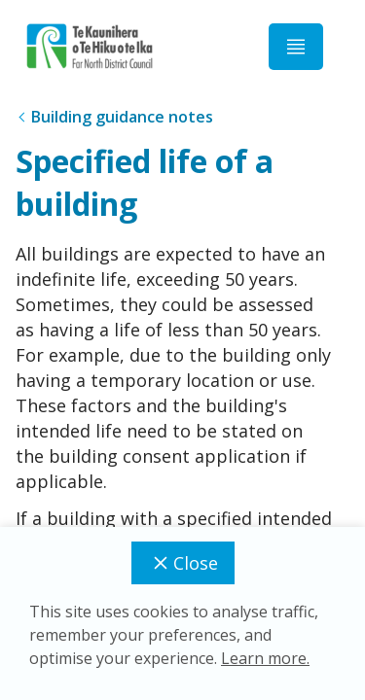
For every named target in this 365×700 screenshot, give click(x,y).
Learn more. (265, 658)
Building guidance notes (122, 116)
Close (183, 563)
